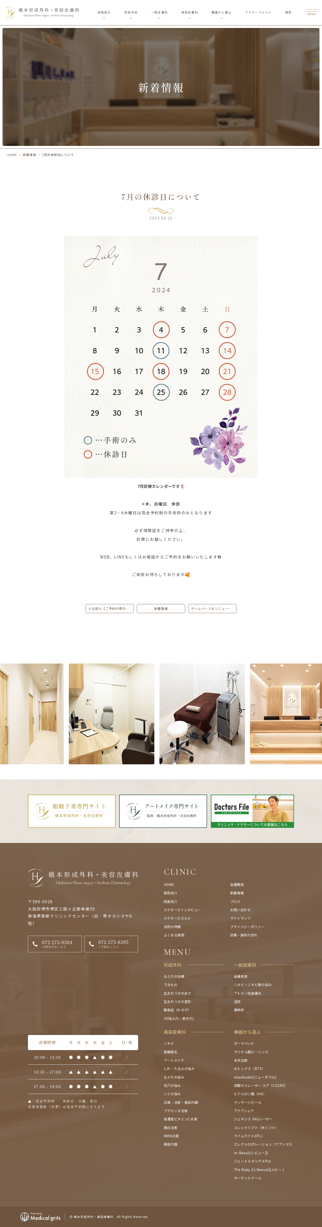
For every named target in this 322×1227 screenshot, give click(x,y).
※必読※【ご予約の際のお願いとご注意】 (111, 608)
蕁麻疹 (239, 1009)
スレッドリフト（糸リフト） (256, 1127)
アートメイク (174, 1060)
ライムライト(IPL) (248, 1135)
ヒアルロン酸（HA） (250, 1093)
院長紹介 (171, 901)
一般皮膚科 (159, 12)
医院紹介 (104, 12)
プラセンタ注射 (176, 1110)
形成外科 (131, 12)
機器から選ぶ (221, 12)
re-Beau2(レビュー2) (251, 1152)
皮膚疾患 (241, 976)
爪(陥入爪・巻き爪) (179, 1018)
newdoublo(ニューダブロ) (255, 1077)
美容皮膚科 (189, 12)
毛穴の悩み (172, 1085)
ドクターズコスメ (258, 12)
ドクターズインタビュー (182, 909)
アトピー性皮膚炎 (247, 993)
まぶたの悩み (174, 1077)
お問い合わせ (240, 909)
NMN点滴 (171, 1135)
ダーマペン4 (243, 1043)
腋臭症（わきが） (177, 1009)
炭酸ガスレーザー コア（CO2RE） (261, 1085)
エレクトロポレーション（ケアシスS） (264, 1144)
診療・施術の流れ (244, 934)
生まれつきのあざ (177, 993)
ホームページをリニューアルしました (213, 608)
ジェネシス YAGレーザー (253, 1118)
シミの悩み (172, 1093)
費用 (288, 12)
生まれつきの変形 (177, 1001)
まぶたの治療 (174, 976)
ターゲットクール (247, 1177)
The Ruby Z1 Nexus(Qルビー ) (259, 1169)
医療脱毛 (171, 1051)
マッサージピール (247, 1102)
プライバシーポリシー (247, 926)
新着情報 (29, 154)
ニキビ (169, 1043)
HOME (12, 154)
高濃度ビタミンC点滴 (180, 1118)
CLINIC (180, 872)
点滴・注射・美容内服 (181, 1102)
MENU (177, 952)
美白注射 (171, 1127)
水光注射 (241, 1060)
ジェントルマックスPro (252, 1160)
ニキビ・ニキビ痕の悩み (253, 984)
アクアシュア (244, 1110)
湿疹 (237, 1001)
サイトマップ (240, 918)
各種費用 (237, 884)
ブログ (235, 901)
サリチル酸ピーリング (251, 1051)
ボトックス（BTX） (249, 1068)
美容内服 (171, 1144)
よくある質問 (174, 934)
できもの (171, 984)
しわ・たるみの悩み (179, 1068)
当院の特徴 (172, 926)
